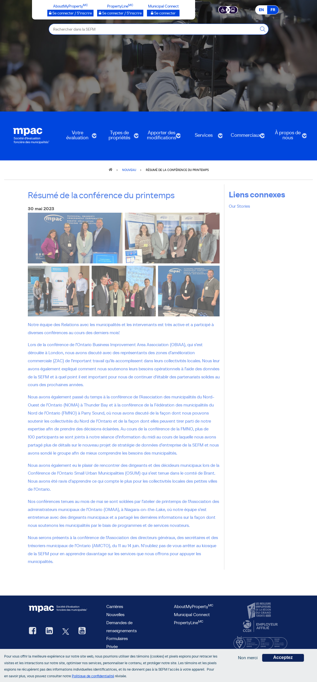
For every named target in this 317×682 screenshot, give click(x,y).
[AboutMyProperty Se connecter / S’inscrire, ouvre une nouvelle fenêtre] (70, 13)
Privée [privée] (112, 646)
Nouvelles (115, 614)
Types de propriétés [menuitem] (119, 137)
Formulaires (117, 638)
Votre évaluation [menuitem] (77, 137)
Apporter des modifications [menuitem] (161, 137)
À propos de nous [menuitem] (287, 137)
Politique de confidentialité (93, 676)
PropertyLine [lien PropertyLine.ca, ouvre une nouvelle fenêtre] (188, 622)
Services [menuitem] (203, 137)
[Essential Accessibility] (228, 9)
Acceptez (283, 657)
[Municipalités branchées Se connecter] (163, 13)
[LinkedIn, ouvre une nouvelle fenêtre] (49, 631)
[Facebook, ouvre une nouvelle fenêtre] (32, 631)
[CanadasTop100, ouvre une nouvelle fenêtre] (260, 610)
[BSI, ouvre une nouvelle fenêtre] (260, 641)
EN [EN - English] (261, 9)
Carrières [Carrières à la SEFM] (114, 606)
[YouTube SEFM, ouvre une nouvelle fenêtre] (82, 631)
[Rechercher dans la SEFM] (263, 29)
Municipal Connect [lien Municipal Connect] (192, 614)
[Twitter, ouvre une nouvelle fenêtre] (65, 631)
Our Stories (239, 206)
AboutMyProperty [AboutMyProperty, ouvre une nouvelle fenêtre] (193, 606)
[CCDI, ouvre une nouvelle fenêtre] (259, 626)
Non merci (247, 658)
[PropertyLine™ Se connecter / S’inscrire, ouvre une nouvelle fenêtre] (120, 13)
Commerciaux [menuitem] (245, 137)
